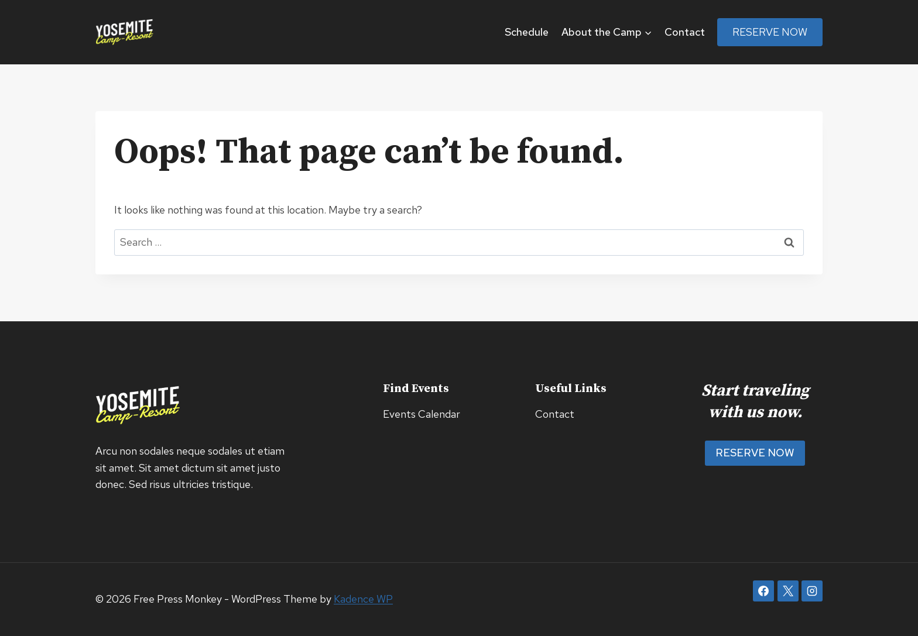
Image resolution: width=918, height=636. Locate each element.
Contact (684, 32)
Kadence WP (363, 599)
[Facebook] (763, 590)
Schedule (527, 32)
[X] (788, 590)
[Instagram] (812, 590)
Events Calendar (421, 414)
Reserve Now (769, 32)
